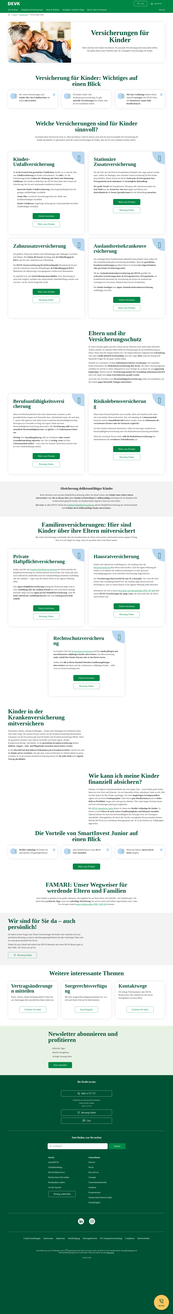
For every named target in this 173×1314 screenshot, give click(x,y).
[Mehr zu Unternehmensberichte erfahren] (98, 1218)
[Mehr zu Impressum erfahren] (60, 1273)
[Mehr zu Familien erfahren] (80, 505)
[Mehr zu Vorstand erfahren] (92, 1212)
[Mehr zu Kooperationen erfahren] (94, 1228)
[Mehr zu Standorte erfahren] (92, 1223)
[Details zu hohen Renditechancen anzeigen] (107, 849)
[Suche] (65, 1181)
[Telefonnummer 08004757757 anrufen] (86, 1129)
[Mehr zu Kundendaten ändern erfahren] (32, 1045)
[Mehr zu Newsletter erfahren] (60, 1100)
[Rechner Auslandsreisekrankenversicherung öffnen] (126, 300)
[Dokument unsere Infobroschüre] (91, 904)
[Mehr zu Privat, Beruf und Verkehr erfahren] (81, 651)
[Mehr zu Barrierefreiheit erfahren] (144, 1273)
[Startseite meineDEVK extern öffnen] (156, 3)
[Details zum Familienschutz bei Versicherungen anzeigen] (53, 94)
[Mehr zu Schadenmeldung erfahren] (55, 1202)
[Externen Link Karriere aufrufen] (92, 1197)
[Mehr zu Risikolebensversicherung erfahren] (126, 449)
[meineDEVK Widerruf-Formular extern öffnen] (62, 1229)
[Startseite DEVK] (14, 3)
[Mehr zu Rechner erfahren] (46, 608)
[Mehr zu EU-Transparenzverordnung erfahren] (111, 1273)
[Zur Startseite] (9, 15)
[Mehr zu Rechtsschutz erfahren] (58, 1212)
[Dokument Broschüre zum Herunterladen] (136, 591)
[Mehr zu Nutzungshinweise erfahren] (90, 1273)
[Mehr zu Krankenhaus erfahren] (126, 202)
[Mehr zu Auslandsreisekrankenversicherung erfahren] (126, 308)
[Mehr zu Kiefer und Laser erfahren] (46, 292)
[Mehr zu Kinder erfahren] (46, 224)
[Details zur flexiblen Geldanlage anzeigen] (53, 849)
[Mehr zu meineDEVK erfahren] (86, 1045)
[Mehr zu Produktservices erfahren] (56, 1207)
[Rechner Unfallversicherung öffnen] (46, 216)
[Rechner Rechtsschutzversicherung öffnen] (86, 678)
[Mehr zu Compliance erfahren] (129, 1273)
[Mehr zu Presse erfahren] (91, 1202)
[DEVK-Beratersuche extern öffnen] (126, 210)
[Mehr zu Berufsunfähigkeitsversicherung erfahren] (46, 456)
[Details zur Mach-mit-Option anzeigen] (161, 849)
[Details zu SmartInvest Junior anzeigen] (161, 94)
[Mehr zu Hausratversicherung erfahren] (102, 567)
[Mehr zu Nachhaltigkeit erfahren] (94, 1238)
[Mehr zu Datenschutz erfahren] (48, 1273)
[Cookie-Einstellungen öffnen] (32, 1273)
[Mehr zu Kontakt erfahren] (140, 1045)
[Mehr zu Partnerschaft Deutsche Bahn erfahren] (100, 1233)
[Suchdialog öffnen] (140, 3)
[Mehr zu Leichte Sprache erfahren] (54, 1223)
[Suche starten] (117, 1181)
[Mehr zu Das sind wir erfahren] (94, 1207)
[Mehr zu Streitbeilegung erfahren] (74, 1273)
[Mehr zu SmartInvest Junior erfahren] (103, 808)
